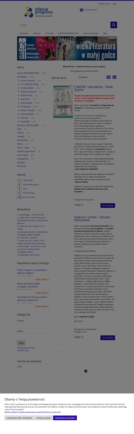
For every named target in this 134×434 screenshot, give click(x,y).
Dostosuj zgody (43, 418)
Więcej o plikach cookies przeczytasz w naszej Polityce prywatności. (33, 412)
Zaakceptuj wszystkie (65, 418)
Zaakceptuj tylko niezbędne (19, 418)
